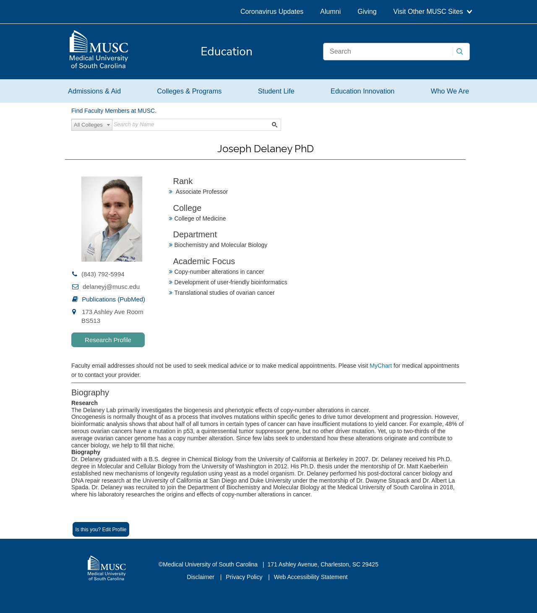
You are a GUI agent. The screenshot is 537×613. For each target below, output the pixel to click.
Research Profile (108, 339)
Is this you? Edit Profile (100, 529)
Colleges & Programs (189, 91)
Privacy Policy (245, 577)
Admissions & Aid (94, 91)
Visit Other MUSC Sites (433, 11)
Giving (366, 11)
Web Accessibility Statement (311, 577)
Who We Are (450, 91)
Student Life (276, 91)
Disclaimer (201, 577)
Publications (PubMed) (113, 299)
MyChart (382, 365)
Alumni (330, 11)
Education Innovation (362, 91)
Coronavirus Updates (271, 11)
